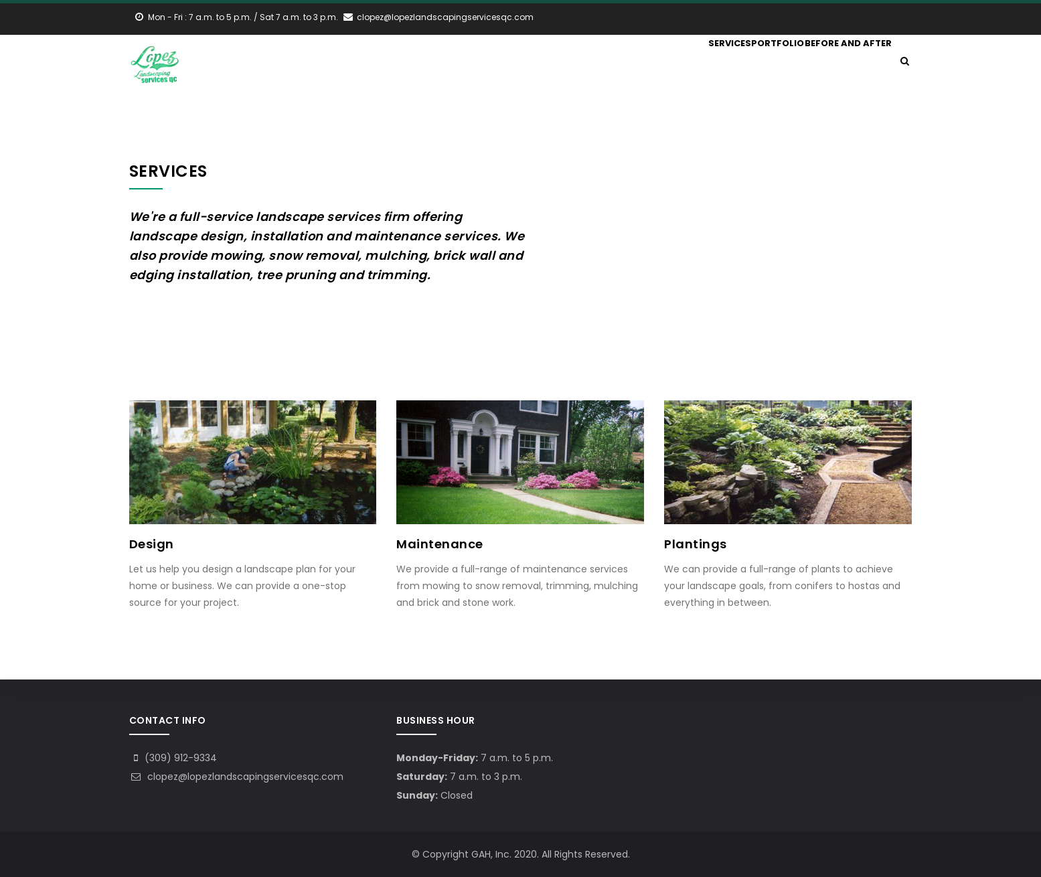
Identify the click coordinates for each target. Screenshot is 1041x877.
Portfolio (765, 62)
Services (704, 62)
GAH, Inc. (491, 854)
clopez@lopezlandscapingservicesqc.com (236, 776)
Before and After (844, 62)
